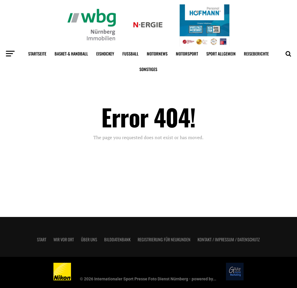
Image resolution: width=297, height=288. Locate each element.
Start (41, 239)
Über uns (89, 239)
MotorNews (157, 53)
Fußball (130, 53)
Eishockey (105, 53)
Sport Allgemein (221, 53)
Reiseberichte (256, 53)
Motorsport (187, 53)
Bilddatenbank (117, 239)
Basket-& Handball (71, 53)
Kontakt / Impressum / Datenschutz (229, 239)
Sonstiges (148, 69)
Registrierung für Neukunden (164, 239)
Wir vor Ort (63, 239)
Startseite (37, 53)
